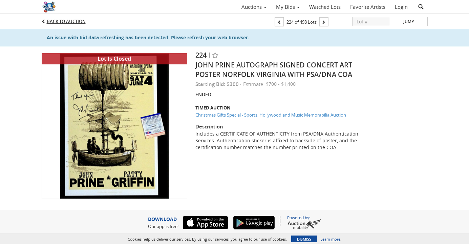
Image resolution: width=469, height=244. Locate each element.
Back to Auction (66, 21)
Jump (408, 21)
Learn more (330, 239)
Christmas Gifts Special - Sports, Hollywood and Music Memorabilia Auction (270, 115)
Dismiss (304, 239)
